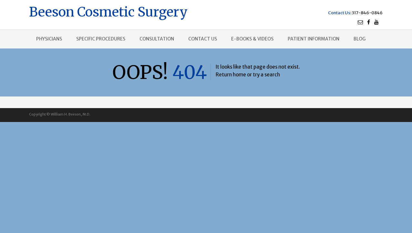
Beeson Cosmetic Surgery (108, 11)
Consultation (156, 39)
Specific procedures (100, 39)
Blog (360, 39)
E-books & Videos (252, 39)
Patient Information (313, 39)
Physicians (49, 39)
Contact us (202, 39)
